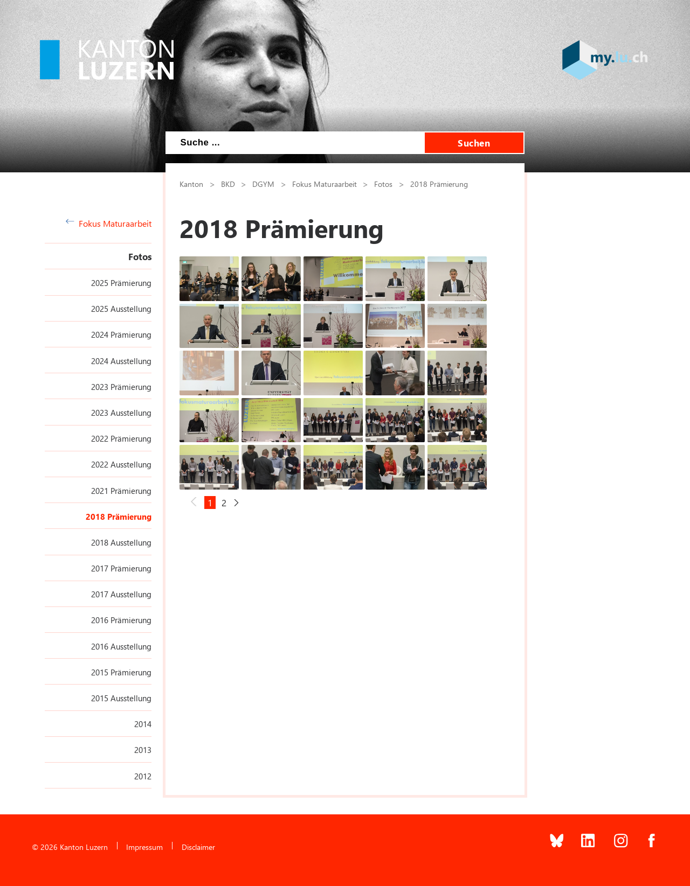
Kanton (191, 184)
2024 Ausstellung (121, 360)
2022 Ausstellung (121, 464)
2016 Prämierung (121, 620)
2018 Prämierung (118, 516)
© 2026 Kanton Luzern (70, 847)
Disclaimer (198, 847)
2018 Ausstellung (121, 542)
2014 (142, 723)
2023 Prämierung (121, 386)
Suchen (474, 143)
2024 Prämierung (121, 334)
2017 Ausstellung (121, 594)
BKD (228, 184)
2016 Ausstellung (121, 646)
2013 (142, 749)
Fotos (139, 256)
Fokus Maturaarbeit (108, 223)
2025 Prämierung (121, 282)
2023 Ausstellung (121, 412)
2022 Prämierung (121, 438)
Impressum (144, 847)
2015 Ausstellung (121, 698)
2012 (142, 776)
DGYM (263, 184)
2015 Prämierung (121, 672)
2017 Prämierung (121, 568)
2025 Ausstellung (121, 308)
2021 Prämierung (121, 490)
